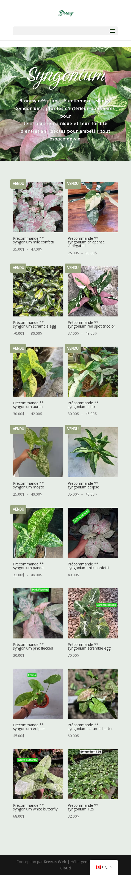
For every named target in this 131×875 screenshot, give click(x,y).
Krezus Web (55, 861)
